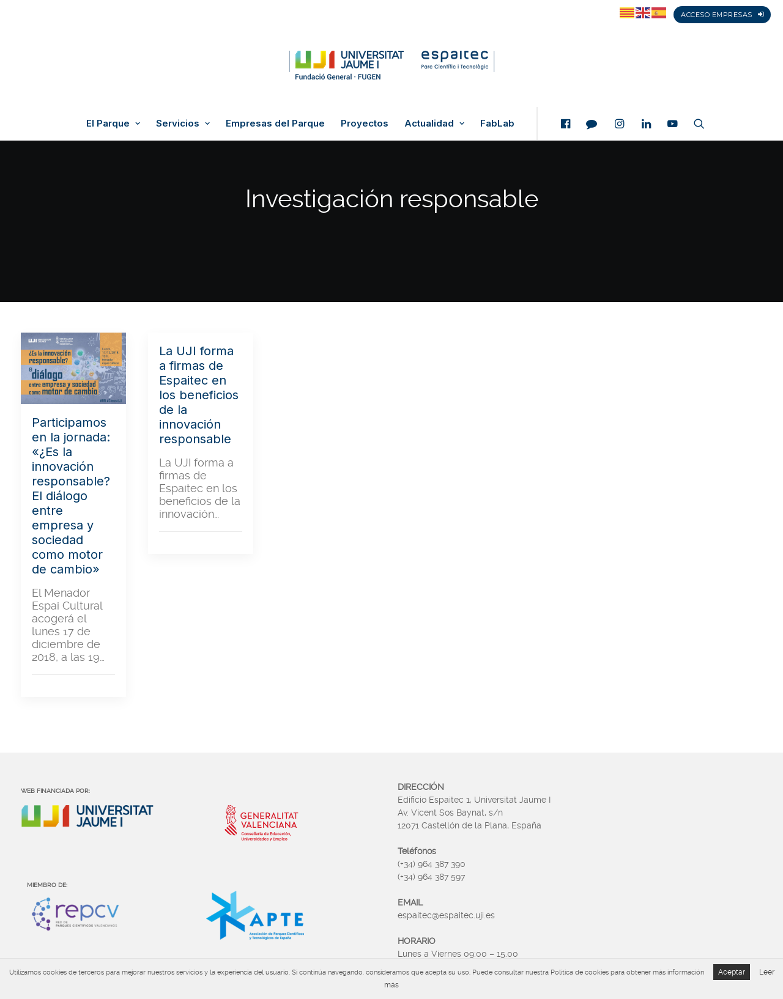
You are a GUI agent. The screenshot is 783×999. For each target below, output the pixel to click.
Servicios (183, 123)
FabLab (497, 123)
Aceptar (731, 972)
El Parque (113, 123)
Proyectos (364, 123)
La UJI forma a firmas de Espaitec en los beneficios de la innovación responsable (199, 395)
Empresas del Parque (275, 123)
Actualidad (434, 123)
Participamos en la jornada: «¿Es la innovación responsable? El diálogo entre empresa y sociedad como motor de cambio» (71, 496)
